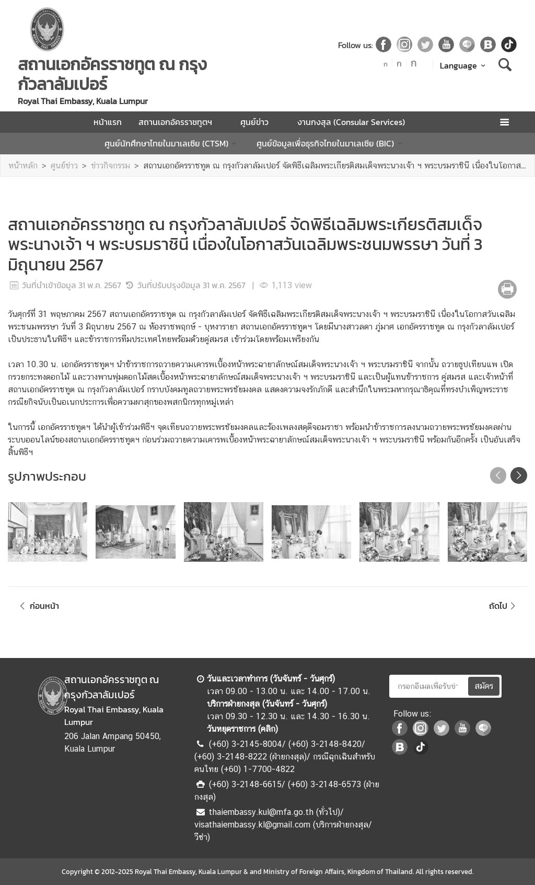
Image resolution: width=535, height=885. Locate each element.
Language (464, 65)
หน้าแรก (108, 122)
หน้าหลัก (23, 166)
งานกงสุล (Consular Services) (356, 122)
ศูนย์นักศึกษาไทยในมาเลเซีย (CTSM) (172, 143)
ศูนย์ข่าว (260, 122)
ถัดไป (504, 605)
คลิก (268, 729)
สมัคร (483, 686)
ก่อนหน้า (37, 605)
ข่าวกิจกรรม (110, 166)
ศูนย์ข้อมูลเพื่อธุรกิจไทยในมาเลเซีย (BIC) (331, 143)
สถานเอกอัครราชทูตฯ (181, 122)
